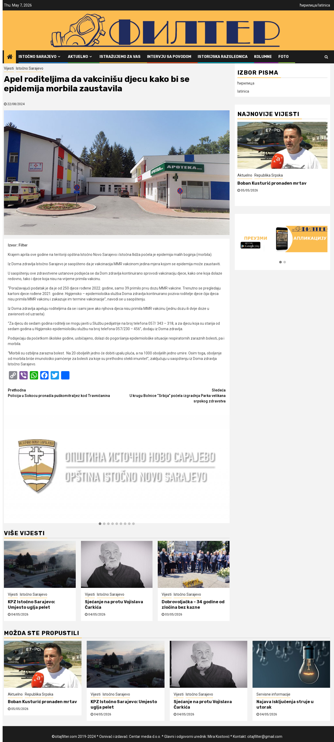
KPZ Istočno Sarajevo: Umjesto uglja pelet (31, 604)
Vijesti (9, 68)
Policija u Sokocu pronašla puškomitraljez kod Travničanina (62, 393)
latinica (324, 5)
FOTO (283, 57)
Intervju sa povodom (169, 57)
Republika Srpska (268, 175)
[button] (100, 524)
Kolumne (263, 57)
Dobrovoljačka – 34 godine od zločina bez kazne (193, 604)
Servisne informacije (273, 694)
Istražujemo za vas (119, 57)
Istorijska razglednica (223, 57)
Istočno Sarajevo (37, 57)
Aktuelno (78, 57)
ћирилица (308, 5)
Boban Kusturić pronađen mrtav (272, 183)
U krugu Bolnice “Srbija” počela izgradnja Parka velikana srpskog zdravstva (171, 395)
